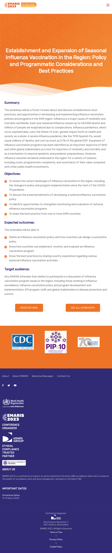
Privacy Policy (56, 539)
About (5, 376)
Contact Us (63, 376)
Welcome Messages (43, 376)
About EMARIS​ (20, 376)
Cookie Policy (56, 547)
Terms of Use (56, 532)
